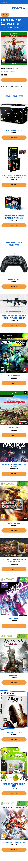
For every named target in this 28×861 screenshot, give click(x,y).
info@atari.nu (4, 2)
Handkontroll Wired (14, 279)
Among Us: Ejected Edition (14, 130)
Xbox (17, 68)
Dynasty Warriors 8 (14, 523)
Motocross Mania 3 (14, 376)
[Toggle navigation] (3, 8)
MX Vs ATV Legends (14, 428)
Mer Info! (14, 80)
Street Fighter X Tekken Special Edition (14, 842)
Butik (5, 14)
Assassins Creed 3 (14, 675)
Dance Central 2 (14, 618)
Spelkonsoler (12, 68)
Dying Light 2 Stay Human (14, 732)
